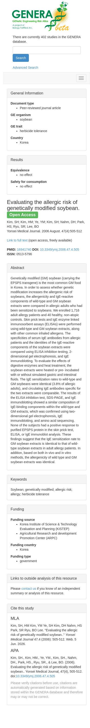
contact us (28, 588)
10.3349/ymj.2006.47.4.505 (59, 249)
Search (21, 58)
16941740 (24, 249)
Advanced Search (25, 67)
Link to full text (17, 240)
